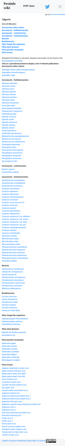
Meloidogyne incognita (11, 360)
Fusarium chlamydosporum (13, 197)
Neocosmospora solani (11, 244)
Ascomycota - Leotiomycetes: (14, 166)
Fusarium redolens (9, 230)
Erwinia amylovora (9, 274)
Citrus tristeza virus (9, 379)
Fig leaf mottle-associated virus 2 (15, 390)
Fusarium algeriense (10, 191)
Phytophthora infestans (11, 324)
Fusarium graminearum (11, 211)
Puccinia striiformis (9, 308)
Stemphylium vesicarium (11, 158)
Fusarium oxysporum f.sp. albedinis (16, 216)
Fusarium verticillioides (11, 233)
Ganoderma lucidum (10, 302)
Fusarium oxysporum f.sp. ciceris (15, 219)
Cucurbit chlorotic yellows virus (14, 385)
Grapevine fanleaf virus (11, 393)
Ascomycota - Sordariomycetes (15, 36)
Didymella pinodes (9, 114)
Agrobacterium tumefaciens (13, 269)
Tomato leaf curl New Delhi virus (14, 432)
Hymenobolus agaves (10, 172)
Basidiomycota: (8, 293)
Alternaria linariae (9, 94)
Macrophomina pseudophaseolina (15, 136)
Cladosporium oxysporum (12, 111)
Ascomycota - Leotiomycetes (14, 33)
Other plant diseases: (10, 329)
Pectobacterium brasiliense (12, 280)
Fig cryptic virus (8, 387)
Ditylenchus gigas (9, 343)
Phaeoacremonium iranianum (13, 250)
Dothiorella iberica (9, 130)
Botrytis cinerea (8, 169)
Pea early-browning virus (11, 415)
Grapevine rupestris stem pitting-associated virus (21, 404)
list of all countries (57, 14)
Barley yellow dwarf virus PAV (13, 376)
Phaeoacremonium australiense (14, 247)
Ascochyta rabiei (8, 105)
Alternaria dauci (8, 89)
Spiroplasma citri (8, 335)
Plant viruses (7, 52)
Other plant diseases (10, 47)
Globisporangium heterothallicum (15, 319)
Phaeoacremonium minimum (13, 252)
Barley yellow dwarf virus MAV (14, 374)
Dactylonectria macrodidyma (13, 180)
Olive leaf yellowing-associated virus (16, 412)
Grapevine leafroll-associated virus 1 (16, 396)
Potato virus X (7, 418)
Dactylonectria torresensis (12, 186)
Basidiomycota (8, 41)
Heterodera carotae (9, 349)
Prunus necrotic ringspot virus (14, 426)
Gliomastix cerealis (9, 236)
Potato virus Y (7, 421)
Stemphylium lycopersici (11, 155)
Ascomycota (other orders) (13, 27)
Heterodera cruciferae (10, 352)
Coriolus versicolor (9, 296)
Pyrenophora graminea (11, 144)
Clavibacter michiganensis (12, 272)
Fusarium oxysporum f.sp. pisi (14, 225)
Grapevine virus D (9, 410)
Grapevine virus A (9, 407)
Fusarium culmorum (10, 205)
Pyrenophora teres (9, 147)
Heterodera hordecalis (10, 357)
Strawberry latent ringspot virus (14, 429)
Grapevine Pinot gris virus (12, 401)
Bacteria (5, 39)
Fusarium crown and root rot (13, 202)
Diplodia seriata (8, 128)
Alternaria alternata (9, 83)
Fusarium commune (10, 200)
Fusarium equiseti (9, 208)
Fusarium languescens (11, 214)
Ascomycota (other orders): (13, 66)
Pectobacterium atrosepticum (13, 277)
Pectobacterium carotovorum (13, 283)
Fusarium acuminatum (11, 189)
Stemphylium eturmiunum (12, 153)
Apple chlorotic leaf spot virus (13, 371)
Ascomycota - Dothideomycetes (15, 30)
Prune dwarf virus (9, 424)
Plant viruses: (7, 365)
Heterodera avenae (9, 346)
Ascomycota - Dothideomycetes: (15, 80)
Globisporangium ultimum (12, 321)
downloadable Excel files (12, 61)
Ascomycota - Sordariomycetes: (15, 177)
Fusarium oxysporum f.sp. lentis (14, 222)
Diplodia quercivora (9, 122)
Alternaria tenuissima (10, 103)
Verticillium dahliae (9, 261)
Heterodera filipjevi (9, 354)
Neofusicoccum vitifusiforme (13, 142)
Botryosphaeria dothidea (11, 108)
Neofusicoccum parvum (11, 139)
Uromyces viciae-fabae (11, 310)
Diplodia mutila (8, 119)
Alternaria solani (8, 100)
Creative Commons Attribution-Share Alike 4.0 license (29, 441)
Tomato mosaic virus (10, 435)
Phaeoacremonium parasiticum (14, 255)
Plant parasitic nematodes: (13, 340)
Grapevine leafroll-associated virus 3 (16, 399)
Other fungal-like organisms (13, 44)
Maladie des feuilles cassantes (14, 332)
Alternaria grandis (9, 92)
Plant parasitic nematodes (12, 50)
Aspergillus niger (8, 75)
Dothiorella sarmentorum (12, 133)
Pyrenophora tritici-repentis (12, 150)
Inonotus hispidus (9, 305)
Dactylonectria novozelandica (13, 183)
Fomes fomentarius (9, 299)
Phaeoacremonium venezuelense (15, 258)
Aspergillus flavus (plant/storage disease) (18, 70)
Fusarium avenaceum (10, 194)
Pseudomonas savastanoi (12, 286)
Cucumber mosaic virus (11, 382)
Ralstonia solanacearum (11, 288)
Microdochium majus (10, 239)
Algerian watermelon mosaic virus (15, 368)
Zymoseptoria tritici (9, 161)
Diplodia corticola (9, 117)
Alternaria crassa (8, 86)
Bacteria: (5, 266)
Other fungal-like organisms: (14, 315)
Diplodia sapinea (8, 125)
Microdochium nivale (10, 241)
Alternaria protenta (9, 97)
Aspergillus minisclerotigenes (13, 72)
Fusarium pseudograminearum (14, 227)
